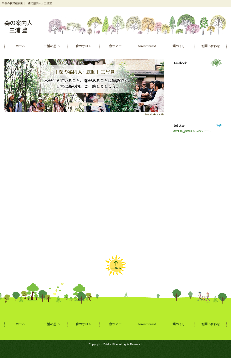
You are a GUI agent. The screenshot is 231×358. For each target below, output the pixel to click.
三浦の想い (52, 46)
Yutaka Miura (111, 344)
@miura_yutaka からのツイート (192, 131)
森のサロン (83, 46)
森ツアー (115, 46)
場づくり (179, 46)
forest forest (147, 46)
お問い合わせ (210, 46)
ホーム (20, 46)
